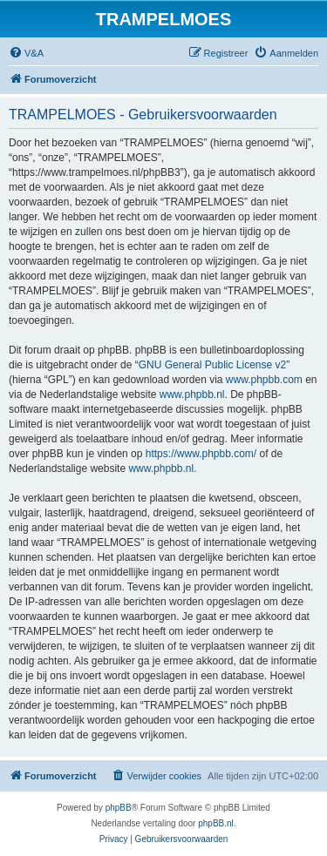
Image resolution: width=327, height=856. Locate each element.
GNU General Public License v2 (212, 365)
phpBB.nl (216, 823)
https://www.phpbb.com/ (201, 454)
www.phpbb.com (264, 380)
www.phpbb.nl (192, 394)
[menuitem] (26, 53)
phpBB (119, 807)
